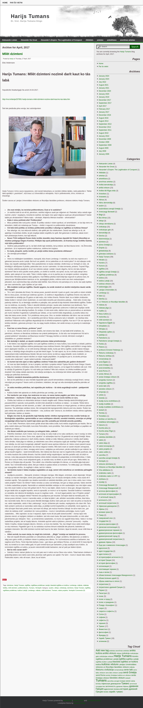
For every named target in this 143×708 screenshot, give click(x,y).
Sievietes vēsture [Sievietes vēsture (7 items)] (117, 678)
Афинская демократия (108, 506)
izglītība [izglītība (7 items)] (122, 659)
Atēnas (101, 200)
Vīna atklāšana (104, 470)
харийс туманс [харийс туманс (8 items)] (116, 692)
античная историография (109, 494)
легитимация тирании (107, 569)
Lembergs (73, 585)
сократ (101, 608)
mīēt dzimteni (12, 588)
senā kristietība (104, 368)
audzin (51, 588)
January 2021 (104, 88)
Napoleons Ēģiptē (105, 323)
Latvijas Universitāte (106, 290)
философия (103, 632)
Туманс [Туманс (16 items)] (125, 683)
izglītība (27, 585)
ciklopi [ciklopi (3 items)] (119, 653)
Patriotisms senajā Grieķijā (109, 341)
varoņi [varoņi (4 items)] (127, 681)
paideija (102, 335)
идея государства (106, 551)
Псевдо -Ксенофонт (106, 605)
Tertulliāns (102, 416)
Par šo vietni (16, 3)
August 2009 (103, 148)
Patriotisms (103, 338)
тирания (102, 623)
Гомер (101, 515)
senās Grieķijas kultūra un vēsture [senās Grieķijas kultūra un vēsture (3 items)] (118, 675)
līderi (100, 296)
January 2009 (104, 154)
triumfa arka (103, 428)
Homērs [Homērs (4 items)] (135, 656)
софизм (102, 617)
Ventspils (38, 588)
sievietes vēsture (105, 389)
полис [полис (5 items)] (105, 692)
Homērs (102, 263)
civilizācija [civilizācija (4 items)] (126, 653)
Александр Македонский (108, 488)
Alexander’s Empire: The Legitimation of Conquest (61, 40)
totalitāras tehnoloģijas (107, 422)
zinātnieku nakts (105, 473)
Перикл (102, 590)
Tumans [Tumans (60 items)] (101, 680)
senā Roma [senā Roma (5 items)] (100, 675)
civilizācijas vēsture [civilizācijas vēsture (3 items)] (106, 656)
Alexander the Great (29, 40)
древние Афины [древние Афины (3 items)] (122, 686)
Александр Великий (106, 485)
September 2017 (105, 103)
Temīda (101, 413)
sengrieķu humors (105, 380)
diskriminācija (104, 239)
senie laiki (102, 386)
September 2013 (105, 124)
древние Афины (105, 542)
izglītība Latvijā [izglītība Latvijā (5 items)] (132, 659)
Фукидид (102, 635)
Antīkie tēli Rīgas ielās (107, 191)
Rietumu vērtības (105, 356)
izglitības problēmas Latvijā (40, 585)
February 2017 (104, 109)
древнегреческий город (108, 536)
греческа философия (107, 524)
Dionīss (101, 236)
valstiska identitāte (106, 437)
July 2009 (102, 151)
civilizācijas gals (105, 230)
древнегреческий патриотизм (110, 539)
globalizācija (103, 251)
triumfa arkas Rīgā (106, 431)
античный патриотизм (107, 503)
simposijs (102, 392)
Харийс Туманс (105, 638)
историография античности (109, 557)
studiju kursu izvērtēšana (108, 401)
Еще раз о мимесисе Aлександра (112, 545)
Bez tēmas (103, 218)
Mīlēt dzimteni (12, 54)
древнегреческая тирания (109, 530)
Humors (102, 266)
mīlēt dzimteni (46, 590)
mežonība (102, 317)
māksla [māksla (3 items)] (132, 667)
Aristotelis (102, 197)
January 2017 (104, 112)
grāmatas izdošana (106, 254)
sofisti (101, 395)
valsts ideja (103, 443)
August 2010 (103, 133)
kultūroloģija (103, 287)
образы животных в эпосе (109, 581)
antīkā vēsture (104, 188)
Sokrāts (102, 398)
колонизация (104, 566)
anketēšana (111, 40)
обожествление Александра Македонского (116, 575)
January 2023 (104, 79)
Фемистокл (103, 629)
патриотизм (103, 584)
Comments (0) (80, 590)
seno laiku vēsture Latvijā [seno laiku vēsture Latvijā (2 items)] (114, 673)
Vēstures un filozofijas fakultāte (110, 467)
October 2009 (104, 142)
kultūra (101, 278)
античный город (106, 497)
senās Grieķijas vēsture (108, 377)
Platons (101, 347)
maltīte (101, 311)
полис (101, 596)
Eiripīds (101, 248)
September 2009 (105, 145)
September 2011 (105, 130)
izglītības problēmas (10, 590)
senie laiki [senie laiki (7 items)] (128, 670)
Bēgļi (101, 215)
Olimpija (102, 329)
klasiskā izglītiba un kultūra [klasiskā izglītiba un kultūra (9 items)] (125, 662)
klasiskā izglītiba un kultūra (59, 585)
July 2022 (102, 82)
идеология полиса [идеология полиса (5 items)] (112, 689)
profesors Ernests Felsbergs (109, 350)
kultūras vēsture (105, 284)
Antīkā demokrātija (106, 185)
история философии (107, 563)
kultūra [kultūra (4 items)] (98, 665)
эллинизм (102, 641)
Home (5, 3)
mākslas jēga (104, 308)
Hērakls (102, 260)
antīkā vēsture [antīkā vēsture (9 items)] (109, 653)
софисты (102, 620)
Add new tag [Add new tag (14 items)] (102, 650)
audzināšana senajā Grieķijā (109, 209)
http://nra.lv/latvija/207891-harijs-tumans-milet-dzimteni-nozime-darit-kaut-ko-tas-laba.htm (36, 99)
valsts (101, 440)
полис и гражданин (106, 602)
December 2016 (105, 115)
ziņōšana (102, 479)
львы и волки (104, 572)
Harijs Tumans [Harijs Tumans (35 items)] (123, 656)
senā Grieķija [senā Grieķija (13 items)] (130, 672)
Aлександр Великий (106, 212)
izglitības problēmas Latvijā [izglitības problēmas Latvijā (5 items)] (107, 659)
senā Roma (103, 371)
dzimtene (10, 585)
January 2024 (104, 76)
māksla (79, 585)
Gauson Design (80, 703)
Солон (101, 614)
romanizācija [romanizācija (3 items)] (118, 670)
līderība (101, 299)
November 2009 (105, 139)
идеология (103, 548)
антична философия (107, 491)
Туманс (101, 626)
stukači (101, 410)
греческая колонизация (108, 527)
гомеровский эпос (106, 518)
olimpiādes (103, 326)
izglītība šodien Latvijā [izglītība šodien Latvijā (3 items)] (104, 662)
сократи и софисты (106, 611)
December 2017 (105, 100)
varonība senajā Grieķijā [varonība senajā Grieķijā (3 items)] (116, 681)
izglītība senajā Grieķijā (107, 272)
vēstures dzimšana (106, 464)
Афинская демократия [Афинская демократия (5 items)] (111, 684)
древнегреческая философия (110, 533)
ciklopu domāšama (106, 224)
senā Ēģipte (103, 362)
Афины (101, 509)
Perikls (101, 344)
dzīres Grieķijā (104, 245)
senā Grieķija (104, 365)
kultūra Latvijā (22, 590)
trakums (102, 425)
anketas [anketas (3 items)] (112, 650)
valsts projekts (63, 590)
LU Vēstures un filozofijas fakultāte (112, 302)
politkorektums (23, 588)
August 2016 (103, 118)
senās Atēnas (104, 374)
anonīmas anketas (127, 40)
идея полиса (104, 554)
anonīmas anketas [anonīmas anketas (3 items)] (122, 650)
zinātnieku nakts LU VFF (108, 476)
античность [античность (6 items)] (110, 686)
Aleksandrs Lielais (9, 40)
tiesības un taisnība (106, 419)
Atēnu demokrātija (106, 203)
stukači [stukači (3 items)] (127, 678)
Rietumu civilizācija (106, 353)
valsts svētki (103, 452)
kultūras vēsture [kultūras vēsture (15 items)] (110, 664)
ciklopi (56, 588)
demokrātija (103, 233)
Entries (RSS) (78, 701)
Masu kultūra (104, 314)
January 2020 (104, 94)
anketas (100, 40)
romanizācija (103, 359)
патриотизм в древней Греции (111, 587)
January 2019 (104, 97)
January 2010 (104, 136)
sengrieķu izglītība (106, 383)
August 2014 (103, 121)
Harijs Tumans (30, 16)
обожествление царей (107, 578)
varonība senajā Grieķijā (108, 458)
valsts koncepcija (105, 446)
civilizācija (63, 588)
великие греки (104, 512)
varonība (102, 455)
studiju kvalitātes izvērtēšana (110, 407)
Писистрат (103, 593)
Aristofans (102, 194)
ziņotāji (101, 482)
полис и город (104, 599)
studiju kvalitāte (104, 404)
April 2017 (102, 106)
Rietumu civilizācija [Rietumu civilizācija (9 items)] (105, 670)
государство (103, 521)
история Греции (105, 560)
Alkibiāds (89, 40)
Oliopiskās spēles (105, 332)
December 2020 (105, 91)
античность (103, 500)
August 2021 (103, 85)
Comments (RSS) (94, 701)
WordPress (67, 701)
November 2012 (105, 127)
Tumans (32, 588)
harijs (11, 59)
